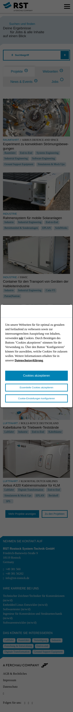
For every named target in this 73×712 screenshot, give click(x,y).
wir (21, 338)
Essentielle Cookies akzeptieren (36, 387)
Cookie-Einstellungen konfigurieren (36, 398)
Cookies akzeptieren (36, 375)
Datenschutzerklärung (29, 360)
